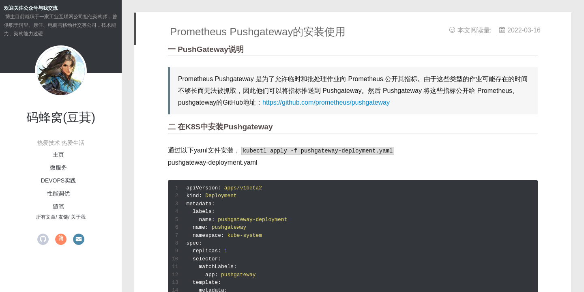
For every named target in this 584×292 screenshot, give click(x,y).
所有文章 (46, 217)
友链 (63, 217)
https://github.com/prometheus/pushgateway (326, 102)
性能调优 (58, 193)
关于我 (78, 217)
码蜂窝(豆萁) (61, 117)
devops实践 (58, 180)
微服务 (58, 167)
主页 (58, 154)
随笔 (58, 206)
